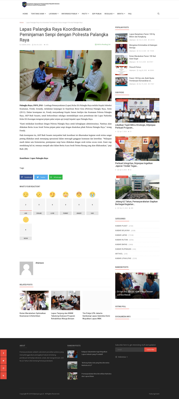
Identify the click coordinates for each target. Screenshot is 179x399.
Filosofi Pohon (135, 67)
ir (115, 131)
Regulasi (109, 13)
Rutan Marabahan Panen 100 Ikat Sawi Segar (142, 57)
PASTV (85, 13)
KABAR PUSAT (121, 225)
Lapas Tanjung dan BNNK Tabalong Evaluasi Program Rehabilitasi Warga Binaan (63, 316)
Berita (121, 13)
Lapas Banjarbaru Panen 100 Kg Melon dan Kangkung (142, 35)
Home (25, 13)
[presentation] (150, 276)
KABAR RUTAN (121, 239)
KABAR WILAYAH (122, 230)
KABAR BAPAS (121, 244)
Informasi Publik (70, 13)
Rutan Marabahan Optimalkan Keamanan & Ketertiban (33, 314)
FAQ (129, 13)
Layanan (53, 13)
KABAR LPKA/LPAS (123, 258)
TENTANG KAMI (38, 13)
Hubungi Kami (154, 394)
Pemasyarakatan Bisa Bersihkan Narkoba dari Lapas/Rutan (96, 375)
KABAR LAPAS (25, 45)
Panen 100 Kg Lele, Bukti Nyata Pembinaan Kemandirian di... (141, 79)
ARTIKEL (119, 253)
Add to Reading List (102, 44)
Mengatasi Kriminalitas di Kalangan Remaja (143, 46)
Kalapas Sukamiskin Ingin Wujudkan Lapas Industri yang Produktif (94, 353)
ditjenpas (40, 263)
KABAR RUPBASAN (123, 249)
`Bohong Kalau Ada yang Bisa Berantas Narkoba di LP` (95, 364)
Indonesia (121, 357)
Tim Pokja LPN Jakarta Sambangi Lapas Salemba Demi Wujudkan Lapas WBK (96, 316)
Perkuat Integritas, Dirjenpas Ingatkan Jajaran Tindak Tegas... (134, 164)
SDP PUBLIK (97, 13)
